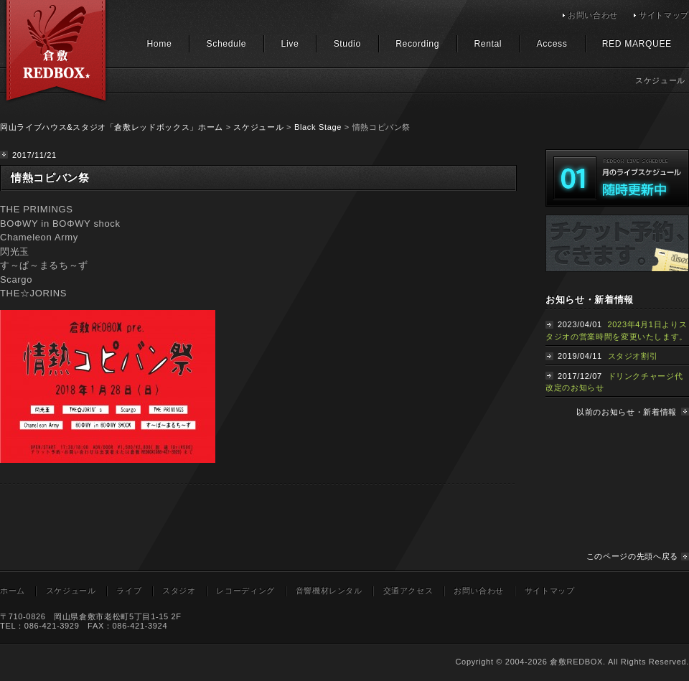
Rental (488, 44)
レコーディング (245, 590)
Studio (347, 44)
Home (159, 44)
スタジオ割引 (633, 356)
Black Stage (318, 127)
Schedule (227, 44)
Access (552, 44)
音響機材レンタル (329, 590)
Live (290, 44)
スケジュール (258, 127)
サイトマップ (664, 15)
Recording (417, 44)
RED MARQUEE (637, 44)
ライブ (128, 590)
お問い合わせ (593, 15)
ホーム (12, 590)
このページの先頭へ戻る (632, 556)
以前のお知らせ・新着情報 (626, 412)
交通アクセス (408, 590)
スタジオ (179, 590)
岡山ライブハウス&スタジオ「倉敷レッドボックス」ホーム (111, 127)
